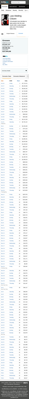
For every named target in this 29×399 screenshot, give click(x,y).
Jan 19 (2, 337)
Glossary (5, 386)
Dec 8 (2, 222)
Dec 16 (2, 243)
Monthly (21, 10)
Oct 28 (2, 114)
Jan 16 (2, 327)
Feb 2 (2, 373)
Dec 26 (2, 270)
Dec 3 (2, 210)
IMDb (21, 388)
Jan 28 (2, 360)
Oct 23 (2, 101)
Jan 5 (2, 299)
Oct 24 (2, 104)
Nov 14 (2, 159)
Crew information (7, 60)
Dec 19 (2, 251)
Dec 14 (2, 238)
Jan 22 (2, 344)
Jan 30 (2, 365)
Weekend (8, 10)
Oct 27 (2, 111)
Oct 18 (2, 88)
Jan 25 (2, 352)
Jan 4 (2, 296)
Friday (10, 83)
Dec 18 (2, 248)
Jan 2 (2, 291)
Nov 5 (2, 136)
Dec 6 (2, 217)
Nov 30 (2, 202)
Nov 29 (2, 199)
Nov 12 (2, 154)
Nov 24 (2, 185)
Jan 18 (2, 332)
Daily (2, 10)
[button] (27, 2)
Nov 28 (2, 197)
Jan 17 (2, 330)
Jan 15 (2, 325)
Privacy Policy (10, 396)
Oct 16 (2, 83)
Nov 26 (2, 190)
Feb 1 (2, 370)
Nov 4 (2, 133)
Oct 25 (2, 106)
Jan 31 (2, 367)
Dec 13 (2, 235)
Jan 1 (2, 287)
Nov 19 (2, 172)
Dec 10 (2, 228)
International (13, 6)
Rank (18, 80)
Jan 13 (2, 320)
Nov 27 (2, 194)
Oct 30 (2, 119)
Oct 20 (2, 93)
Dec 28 (2, 275)
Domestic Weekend (19, 76)
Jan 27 (2, 357)
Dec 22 (2, 258)
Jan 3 (2, 294)
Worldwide (22, 6)
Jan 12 (2, 317)
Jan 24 (2, 349)
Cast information (7, 58)
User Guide (10, 386)
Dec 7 (2, 220)
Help (25, 386)
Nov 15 (2, 162)
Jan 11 (2, 314)
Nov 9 (2, 146)
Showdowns (17, 384)
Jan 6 (2, 302)
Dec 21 (2, 256)
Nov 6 (2, 139)
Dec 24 (2, 263)
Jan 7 (2, 304)
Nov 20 (2, 175)
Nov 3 (2, 131)
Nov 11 (2, 151)
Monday (11, 91)
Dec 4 (2, 212)
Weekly (15, 10)
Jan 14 (2, 322)
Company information (8, 61)
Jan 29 (2, 362)
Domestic (4, 6)
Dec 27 (2, 273)
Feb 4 (2, 378)
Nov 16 (2, 164)
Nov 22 (2, 180)
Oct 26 (2, 109)
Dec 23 (2, 261)
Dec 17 (2, 246)
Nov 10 (2, 149)
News (4, 63)
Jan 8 (2, 307)
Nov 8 (2, 144)
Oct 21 (2, 96)
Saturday (11, 86)
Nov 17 (2, 167)
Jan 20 (2, 339)
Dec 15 (2, 240)
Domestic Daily (6, 76)
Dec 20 (2, 253)
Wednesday (12, 96)
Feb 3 (2, 375)
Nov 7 (2, 141)
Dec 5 (2, 215)
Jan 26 (2, 355)
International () (7, 46)
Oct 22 (2, 98)
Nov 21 (2, 177)
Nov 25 (2, 187)
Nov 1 (2, 126)
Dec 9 (2, 225)
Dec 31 (2, 283)
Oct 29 (2, 116)
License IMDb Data (18, 386)
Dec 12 (2, 233)
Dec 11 (2, 230)
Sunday (11, 88)
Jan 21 (2, 342)
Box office (5, 64)
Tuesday (11, 93)
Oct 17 (2, 86)
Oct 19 (2, 91)
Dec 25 (2, 266)
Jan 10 (2, 312)
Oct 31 (2, 122)
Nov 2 (2, 128)
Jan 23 (2, 347)
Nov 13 (2, 157)
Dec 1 (2, 204)
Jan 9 (2, 309)
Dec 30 (2, 280)
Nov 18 (2, 169)
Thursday (11, 98)
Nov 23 (2, 182)
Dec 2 (2, 207)
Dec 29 (2, 278)
